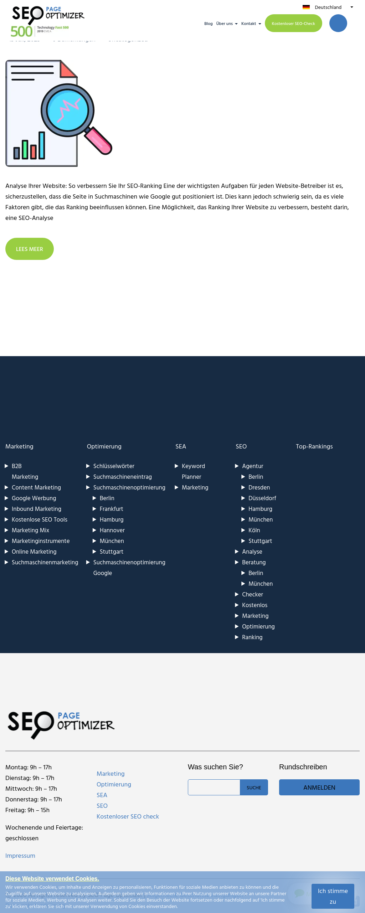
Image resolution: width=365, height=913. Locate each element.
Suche (254, 787)
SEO (241, 446)
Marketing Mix (30, 529)
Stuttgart (111, 551)
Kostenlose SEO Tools (39, 519)
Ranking (252, 636)
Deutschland (328, 7)
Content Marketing (36, 487)
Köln (254, 529)
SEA (180, 446)
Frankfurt (111, 508)
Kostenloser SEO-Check (293, 23)
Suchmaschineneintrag (122, 476)
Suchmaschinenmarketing (45, 562)
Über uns (224, 23)
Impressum (20, 855)
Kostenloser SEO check (128, 816)
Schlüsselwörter (113, 465)
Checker (252, 594)
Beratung (254, 562)
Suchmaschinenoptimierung (129, 487)
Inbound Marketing (36, 508)
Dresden (259, 487)
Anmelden (319, 787)
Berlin (107, 497)
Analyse (252, 551)
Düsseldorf (262, 497)
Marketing (19, 446)
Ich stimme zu (333, 896)
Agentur (252, 465)
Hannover (112, 529)
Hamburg (112, 519)
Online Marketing (34, 551)
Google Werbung (34, 497)
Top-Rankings (314, 446)
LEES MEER (29, 249)
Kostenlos (254, 604)
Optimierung (104, 446)
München (112, 540)
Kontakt (248, 23)
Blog (208, 23)
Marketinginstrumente (41, 540)
